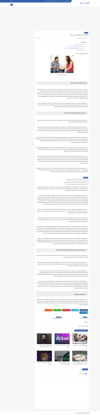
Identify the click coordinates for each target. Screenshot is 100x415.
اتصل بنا (46, 1)
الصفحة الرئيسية (67, 1)
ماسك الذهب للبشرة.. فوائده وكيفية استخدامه (77, 184)
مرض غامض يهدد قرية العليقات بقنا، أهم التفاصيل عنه (75, 182)
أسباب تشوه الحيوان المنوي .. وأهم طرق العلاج (77, 179)
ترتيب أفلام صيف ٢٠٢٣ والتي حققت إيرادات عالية (77, 181)
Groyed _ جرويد (85, 3)
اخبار (86, 32)
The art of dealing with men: (79, 44)
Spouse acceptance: (81, 50)
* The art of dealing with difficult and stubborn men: (74, 48)
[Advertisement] (50, 19)
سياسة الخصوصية (52, 1)
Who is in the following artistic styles (77, 46)
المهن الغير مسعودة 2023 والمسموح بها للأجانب (64, 363)
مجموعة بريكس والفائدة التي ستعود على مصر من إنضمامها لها (80, 363)
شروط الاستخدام (60, 1)
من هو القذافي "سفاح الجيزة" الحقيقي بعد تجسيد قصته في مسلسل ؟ (46, 346)
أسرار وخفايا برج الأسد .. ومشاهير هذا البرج (45, 363)
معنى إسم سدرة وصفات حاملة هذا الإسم (62, 346)
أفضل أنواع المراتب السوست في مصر (80, 346)
